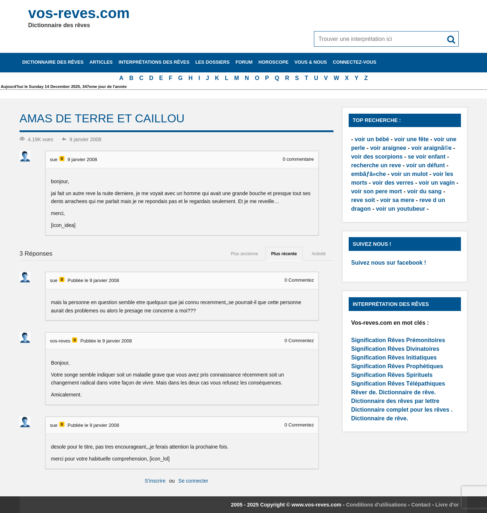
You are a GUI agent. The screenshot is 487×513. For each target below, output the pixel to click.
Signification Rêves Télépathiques (398, 383)
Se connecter (194, 481)
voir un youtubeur (400, 209)
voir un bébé (372, 139)
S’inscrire (154, 481)
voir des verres (392, 183)
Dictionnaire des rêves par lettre (395, 401)
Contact (421, 505)
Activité (319, 253)
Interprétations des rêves (153, 62)
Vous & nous (310, 62)
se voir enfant (426, 157)
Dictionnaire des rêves (52, 62)
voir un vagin (437, 183)
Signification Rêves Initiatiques (394, 357)
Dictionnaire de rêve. (407, 392)
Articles (101, 62)
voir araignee (388, 148)
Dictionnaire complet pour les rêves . (402, 410)
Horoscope (274, 62)
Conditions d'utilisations (376, 505)
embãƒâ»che (368, 174)
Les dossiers (213, 62)
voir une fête (411, 139)
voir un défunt (425, 165)
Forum (243, 62)
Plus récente (284, 253)
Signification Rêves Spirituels (392, 375)
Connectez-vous (354, 62)
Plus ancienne (244, 253)
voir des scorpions (377, 157)
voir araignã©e (431, 148)
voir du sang (424, 191)
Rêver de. (364, 392)
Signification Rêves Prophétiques (397, 366)
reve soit (363, 200)
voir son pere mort (376, 191)
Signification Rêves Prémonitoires (398, 340)
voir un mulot (409, 174)
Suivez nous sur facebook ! (388, 263)
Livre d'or (447, 505)
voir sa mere (397, 200)
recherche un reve (376, 165)
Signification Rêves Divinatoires (395, 349)
